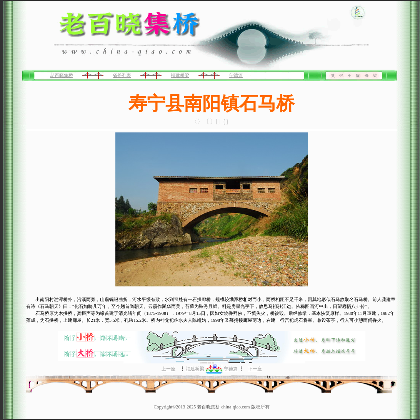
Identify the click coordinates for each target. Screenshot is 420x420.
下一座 (255, 368)
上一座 (168, 368)
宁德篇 (236, 75)
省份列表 (122, 75)
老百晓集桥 (61, 75)
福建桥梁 (180, 75)
